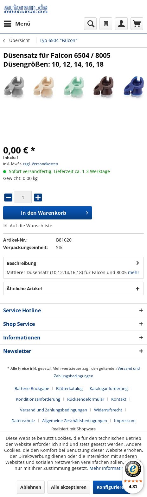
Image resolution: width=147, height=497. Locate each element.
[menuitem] (17, 23)
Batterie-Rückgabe (32, 388)
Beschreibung (21, 263)
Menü (17, 23)
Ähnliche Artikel (24, 288)
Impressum (125, 420)
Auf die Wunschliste (27, 226)
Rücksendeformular (85, 399)
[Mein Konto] (121, 23)
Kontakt (118, 399)
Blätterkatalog (69, 388)
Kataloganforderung (109, 388)
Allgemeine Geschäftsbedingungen (74, 420)
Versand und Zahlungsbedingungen (53, 410)
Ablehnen (30, 487)
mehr (133, 272)
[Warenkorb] (137, 23)
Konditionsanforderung (38, 399)
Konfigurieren (112, 487)
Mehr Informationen (110, 468)
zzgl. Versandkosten (40, 163)
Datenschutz (23, 420)
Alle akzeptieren (68, 487)
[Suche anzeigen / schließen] (90, 23)
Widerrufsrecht (108, 410)
